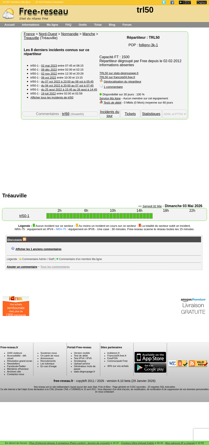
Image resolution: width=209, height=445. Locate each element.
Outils (83, 24)
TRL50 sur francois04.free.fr (117, 77)
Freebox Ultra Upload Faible (137, 443)
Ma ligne (52, 24)
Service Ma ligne (110, 98)
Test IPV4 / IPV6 (83, 358)
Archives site (14, 371)
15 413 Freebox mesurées (49, 2)
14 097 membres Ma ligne (17, 2)
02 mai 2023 (49, 65)
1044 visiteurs (14, 353)
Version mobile (82, 353)
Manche (88, 34)
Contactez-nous (15, 374)
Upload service (82, 363)
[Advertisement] (105, 155)
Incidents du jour (109, 114)
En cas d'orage (48, 366)
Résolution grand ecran (19, 361)
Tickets (130, 114)
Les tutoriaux (47, 363)
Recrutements (48, 361)
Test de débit (81, 355)
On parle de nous (49, 355)
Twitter (22, 366)
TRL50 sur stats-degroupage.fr (119, 73)
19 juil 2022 (48, 93)
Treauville (31, 38)
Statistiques (151, 114)
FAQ (68, 24)
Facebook (12, 366)
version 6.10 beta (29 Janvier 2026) (131, 381)
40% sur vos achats (117, 366)
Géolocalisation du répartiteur (122, 81)
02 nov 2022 (49, 73)
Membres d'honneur (18, 369)
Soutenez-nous (48, 353)
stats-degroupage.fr (84, 371)
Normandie (69, 34)
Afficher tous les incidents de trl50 (52, 97)
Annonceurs (47, 358)
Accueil (9, 24)
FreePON (112, 358)
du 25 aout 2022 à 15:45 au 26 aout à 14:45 (69, 89)
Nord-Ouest (48, 34)
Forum (127, 24)
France (29, 34)
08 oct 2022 (48, 77)
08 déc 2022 (49, 69)
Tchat (98, 24)
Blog (112, 24)
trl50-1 (24, 216)
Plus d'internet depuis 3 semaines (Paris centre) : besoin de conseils (69, 443)
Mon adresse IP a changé (180, 443)
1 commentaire (113, 87)
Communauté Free (117, 361)
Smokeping (80, 361)
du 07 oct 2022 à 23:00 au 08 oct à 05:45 (67, 81)
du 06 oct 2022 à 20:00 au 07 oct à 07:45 (67, 85)
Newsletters (13, 363)
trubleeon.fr (113, 353)
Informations (30, 24)
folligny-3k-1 (148, 45)
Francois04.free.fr (116, 355)
